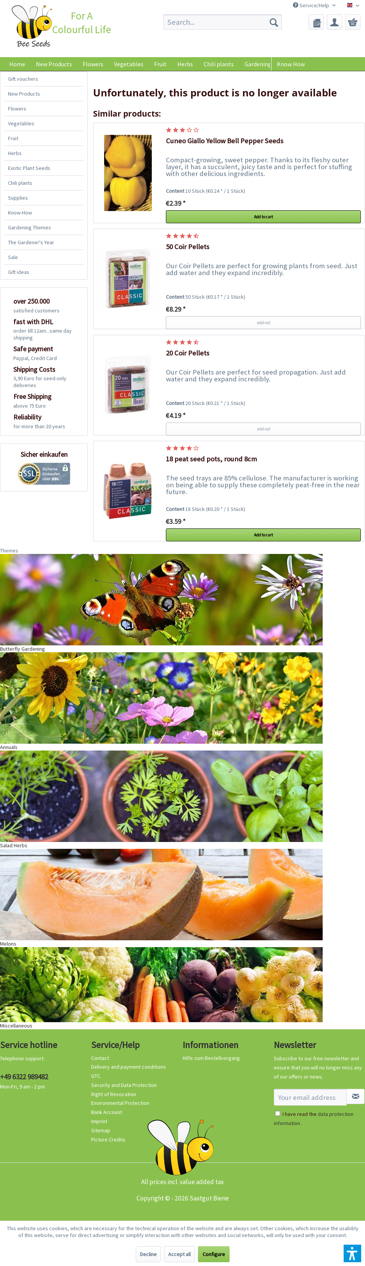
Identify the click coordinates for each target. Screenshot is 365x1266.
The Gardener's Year (31, 242)
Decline (148, 1254)
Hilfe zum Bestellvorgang (211, 1058)
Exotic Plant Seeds (29, 168)
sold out (263, 322)
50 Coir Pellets (187, 246)
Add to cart (263, 216)
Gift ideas (18, 272)
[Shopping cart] (352, 22)
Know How (291, 64)
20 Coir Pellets (187, 353)
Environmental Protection (120, 1103)
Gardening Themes (29, 227)
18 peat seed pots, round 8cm (211, 459)
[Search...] (222, 22)
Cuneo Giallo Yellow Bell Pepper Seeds (224, 140)
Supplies (18, 197)
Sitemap (100, 1130)
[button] (352, 1253)
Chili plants (20, 182)
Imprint (99, 1121)
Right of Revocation (113, 1094)
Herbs (15, 153)
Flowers (17, 108)
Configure (214, 1254)
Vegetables (21, 123)
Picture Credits (108, 1139)
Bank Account (106, 1112)
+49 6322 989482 (24, 1076)
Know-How (20, 212)
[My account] (334, 22)
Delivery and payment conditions (128, 1066)
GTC (95, 1075)
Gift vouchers (23, 78)
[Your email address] (310, 1097)
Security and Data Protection (124, 1085)
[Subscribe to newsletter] (355, 1096)
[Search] (274, 22)
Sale (13, 257)
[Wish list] (316, 22)
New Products (24, 93)
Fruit (13, 138)
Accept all (179, 1254)
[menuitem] (222, 22)
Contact (100, 1058)
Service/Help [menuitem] (311, 5)
